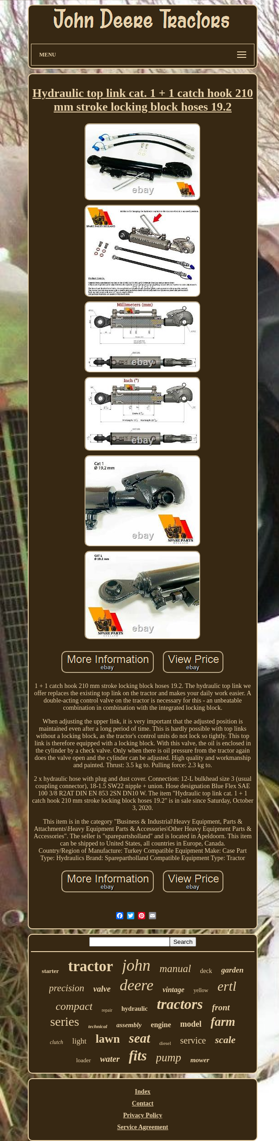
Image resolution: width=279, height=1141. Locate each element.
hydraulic (135, 1008)
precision (66, 988)
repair (106, 1010)
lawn (108, 1038)
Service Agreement (142, 1127)
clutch (56, 1042)
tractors (180, 1004)
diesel (165, 1043)
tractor (90, 966)
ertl (227, 985)
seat (139, 1038)
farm (223, 1022)
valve (102, 988)
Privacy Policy (142, 1115)
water (110, 1059)
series (64, 1021)
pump (169, 1057)
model (191, 1024)
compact (74, 1006)
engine (161, 1025)
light (79, 1041)
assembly (129, 1025)
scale (225, 1039)
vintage (173, 989)
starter (50, 971)
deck (206, 971)
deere (136, 985)
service (193, 1040)
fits (138, 1056)
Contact (142, 1103)
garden (232, 970)
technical (97, 1026)
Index (142, 1091)
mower (199, 1060)
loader (83, 1060)
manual (175, 968)
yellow (200, 990)
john (136, 965)
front (221, 1007)
